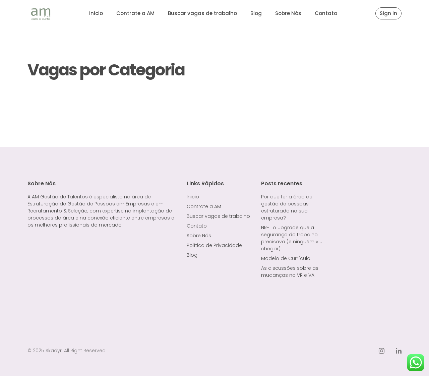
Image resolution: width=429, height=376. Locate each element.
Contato (326, 13)
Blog (256, 13)
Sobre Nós (288, 13)
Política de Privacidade (214, 245)
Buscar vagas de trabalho (202, 13)
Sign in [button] (388, 13)
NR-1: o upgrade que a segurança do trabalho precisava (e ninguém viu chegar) (291, 238)
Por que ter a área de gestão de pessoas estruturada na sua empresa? (286, 207)
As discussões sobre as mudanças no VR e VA (289, 271)
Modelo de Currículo (285, 258)
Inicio (96, 13)
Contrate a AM (135, 13)
